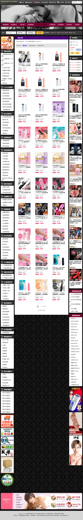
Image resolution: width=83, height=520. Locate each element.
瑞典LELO (73, 376)
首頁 (22, 2)
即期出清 (4, 83)
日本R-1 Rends (74, 340)
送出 (72, 53)
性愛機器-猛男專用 (6, 199)
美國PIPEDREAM (75, 368)
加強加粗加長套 (5, 189)
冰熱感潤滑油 (5, 215)
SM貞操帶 (4, 293)
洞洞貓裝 (4, 350)
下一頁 (43, 306)
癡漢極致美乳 (5, 169)
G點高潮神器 (5, 122)
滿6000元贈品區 (5, 409)
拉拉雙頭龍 (4, 252)
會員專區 (18, 507)
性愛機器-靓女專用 (6, 202)
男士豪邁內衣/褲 (6, 380)
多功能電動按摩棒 (6, 116)
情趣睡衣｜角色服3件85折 (6, 79)
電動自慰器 (4, 172)
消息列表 (18, 499)
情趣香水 (4, 306)
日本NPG (72, 318)
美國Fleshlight (74, 365)
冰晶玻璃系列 (5, 322)
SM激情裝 (4, 296)
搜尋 (40, 32)
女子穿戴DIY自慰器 (6, 278)
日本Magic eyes (74, 329)
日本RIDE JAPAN (74, 349)
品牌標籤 (31, 24)
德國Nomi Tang (74, 371)
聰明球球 (4, 133)
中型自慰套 (4, 158)
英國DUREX (73, 362)
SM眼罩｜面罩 (5, 285)
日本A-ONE (73, 335)
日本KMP (73, 354)
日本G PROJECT (74, 321)
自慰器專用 (4, 226)
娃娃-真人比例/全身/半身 (7, 179)
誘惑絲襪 (4, 356)
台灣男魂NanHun (74, 384)
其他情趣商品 (5, 325)
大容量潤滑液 (5, 231)
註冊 (77, 53)
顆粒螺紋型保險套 (6, 98)
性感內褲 (4, 367)
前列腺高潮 (4, 255)
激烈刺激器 (4, 238)
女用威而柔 (4, 130)
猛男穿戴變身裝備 (6, 275)
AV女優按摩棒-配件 (6, 268)
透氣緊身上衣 (5, 385)
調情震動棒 (4, 125)
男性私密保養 (5, 320)
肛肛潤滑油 (4, 241)
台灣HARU (73, 382)
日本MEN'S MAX (74, 351)
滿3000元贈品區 (5, 401)
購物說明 (36, 2)
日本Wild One (73, 343)
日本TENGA (73, 326)
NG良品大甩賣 (5, 67)
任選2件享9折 (5, 73)
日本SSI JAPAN (74, 346)
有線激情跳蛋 (5, 140)
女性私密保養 (5, 317)
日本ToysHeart (74, 324)
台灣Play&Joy (74, 379)
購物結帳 (28, 2)
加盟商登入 (19, 504)
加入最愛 (60, 2)
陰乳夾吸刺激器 (5, 128)
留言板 (77, 24)
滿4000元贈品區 (5, 403)
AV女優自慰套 (5, 164)
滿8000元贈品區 (5, 412)
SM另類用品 (5, 299)
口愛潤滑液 (4, 220)
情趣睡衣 (4, 353)
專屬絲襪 (4, 377)
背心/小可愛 (4, 339)
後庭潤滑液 (4, 229)
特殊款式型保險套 (6, 107)
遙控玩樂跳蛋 (5, 146)
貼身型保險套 (5, 101)
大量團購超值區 (5, 109)
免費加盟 (44, 2)
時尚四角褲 (4, 382)
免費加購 (6, 24)
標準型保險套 (5, 90)
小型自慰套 (4, 156)
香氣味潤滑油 (5, 217)
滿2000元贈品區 (5, 398)
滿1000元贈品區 (5, 392)
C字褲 (3, 345)
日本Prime (73, 357)
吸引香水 (4, 244)
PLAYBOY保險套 (75, 297)
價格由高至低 (41, 45)
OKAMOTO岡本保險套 (75, 300)
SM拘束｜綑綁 (5, 288)
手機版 (68, 2)
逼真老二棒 (4, 119)
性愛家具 (4, 205)
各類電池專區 (5, 332)
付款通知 (61, 24)
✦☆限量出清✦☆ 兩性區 (7, 64)
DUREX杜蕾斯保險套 (75, 305)
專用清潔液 (4, 314)
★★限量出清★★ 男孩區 (7, 55)
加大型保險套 (5, 96)
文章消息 (69, 24)
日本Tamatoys (73, 332)
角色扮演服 (4, 361)
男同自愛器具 (5, 247)
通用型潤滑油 (5, 212)
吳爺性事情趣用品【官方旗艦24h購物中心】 (10, 2)
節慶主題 (4, 348)
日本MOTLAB (74, 360)
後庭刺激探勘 (5, 311)
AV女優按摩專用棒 (6, 265)
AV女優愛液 (4, 223)
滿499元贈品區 (5, 395)
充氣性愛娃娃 (5, 167)
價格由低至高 (32, 45)
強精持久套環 (5, 187)
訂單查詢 (52, 24)
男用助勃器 (4, 175)
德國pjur (72, 373)
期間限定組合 (5, 76)
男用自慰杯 (4, 153)
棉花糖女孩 (4, 342)
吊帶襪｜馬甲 (5, 359)
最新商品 (14, 24)
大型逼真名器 (5, 161)
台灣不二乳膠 (74, 311)
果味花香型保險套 (6, 104)
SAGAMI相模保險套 (75, 294)
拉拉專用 (4, 258)
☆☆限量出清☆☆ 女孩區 (7, 59)
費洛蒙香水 (4, 308)
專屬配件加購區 (5, 70)
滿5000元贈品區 (5, 406)
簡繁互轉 (52, 2)
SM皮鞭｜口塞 (5, 290)
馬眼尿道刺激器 (5, 249)
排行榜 (22, 24)
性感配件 (4, 364)
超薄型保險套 (5, 93)
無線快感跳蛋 (5, 143)
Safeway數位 (73, 308)
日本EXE (72, 337)
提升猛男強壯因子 (6, 192)
